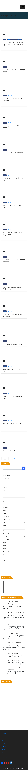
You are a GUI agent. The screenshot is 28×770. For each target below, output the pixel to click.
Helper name (6, 516)
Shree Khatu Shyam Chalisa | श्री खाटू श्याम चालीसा (14, 315)
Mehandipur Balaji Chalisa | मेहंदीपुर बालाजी (14, 71)
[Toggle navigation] (22, 7)
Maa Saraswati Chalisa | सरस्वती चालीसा (12, 424)
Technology (5, 548)
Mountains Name (7, 533)
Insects (4, 525)
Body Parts (5, 487)
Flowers (5, 501)
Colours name (6, 496)
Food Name (5, 504)
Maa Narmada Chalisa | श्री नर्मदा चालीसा (12, 206)
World (4, 565)
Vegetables (5, 560)
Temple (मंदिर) (6, 551)
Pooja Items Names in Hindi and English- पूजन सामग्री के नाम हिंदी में (13, 43)
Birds (4, 484)
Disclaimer (3, 746)
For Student (5, 507)
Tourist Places (6, 557)
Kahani (4, 528)
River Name (6, 539)
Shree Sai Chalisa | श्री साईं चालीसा (13, 153)
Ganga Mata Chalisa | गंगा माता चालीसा (12, 370)
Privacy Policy (4, 743)
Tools (4, 554)
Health (4, 513)
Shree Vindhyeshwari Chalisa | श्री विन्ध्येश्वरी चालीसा (13, 288)
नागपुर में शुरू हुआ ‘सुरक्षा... (14, 660)
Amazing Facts (6, 478)
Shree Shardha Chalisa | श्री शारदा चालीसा (13, 179)
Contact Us (3, 752)
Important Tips (6, 519)
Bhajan (9, 39)
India (4, 522)
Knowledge (19, 39)
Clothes (4, 493)
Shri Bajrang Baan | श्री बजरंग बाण (13, 344)
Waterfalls (5, 562)
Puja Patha (10, 66)
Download (3, 749)
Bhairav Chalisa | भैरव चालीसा (12, 451)
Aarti (4, 39)
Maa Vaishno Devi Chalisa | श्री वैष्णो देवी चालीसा (14, 261)
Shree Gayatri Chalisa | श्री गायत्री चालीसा (12, 127)
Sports (4, 545)
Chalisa (13, 39)
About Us (3, 733)
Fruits (4, 510)
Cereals (4, 490)
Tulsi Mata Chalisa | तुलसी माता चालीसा (12, 397)
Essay (4, 499)
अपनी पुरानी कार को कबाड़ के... (15, 633)
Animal (4, 481)
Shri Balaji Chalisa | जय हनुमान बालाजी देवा (12, 99)
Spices (4, 542)
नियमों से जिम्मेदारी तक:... (13, 653)
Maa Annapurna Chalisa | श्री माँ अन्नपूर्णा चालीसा (12, 234)
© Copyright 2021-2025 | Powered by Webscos (14, 768)
